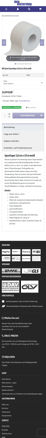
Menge (5, 81)
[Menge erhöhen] (9, 114)
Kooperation (6, 416)
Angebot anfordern (11, 141)
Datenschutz (7, 434)
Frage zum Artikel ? (11, 134)
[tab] (23, 127)
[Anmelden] (18, 9)
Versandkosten (24, 101)
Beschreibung (9, 127)
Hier (3, 362)
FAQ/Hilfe (6, 426)
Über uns (5, 405)
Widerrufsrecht (7, 390)
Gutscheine (6, 379)
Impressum (6, 412)
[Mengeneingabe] (5, 115)
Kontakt (5, 430)
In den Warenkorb (31, 115)
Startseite (15, 16)
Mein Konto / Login (9, 383)
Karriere (5, 408)
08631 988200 (11, 335)
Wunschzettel (7, 386)
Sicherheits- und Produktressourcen (18, 148)
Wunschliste (31, 107)
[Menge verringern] (9, 117)
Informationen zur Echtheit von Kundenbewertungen (22, 394)
